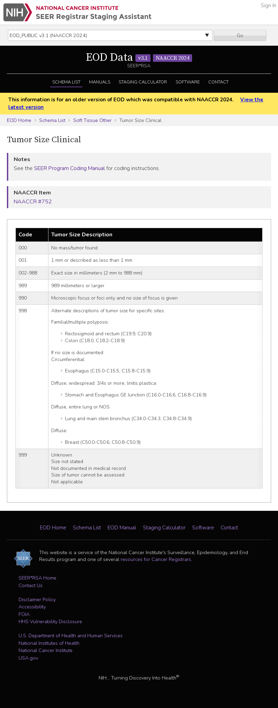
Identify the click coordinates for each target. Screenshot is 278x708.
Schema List (66, 82)
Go (240, 35)
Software (188, 82)
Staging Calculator (143, 82)
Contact (218, 82)
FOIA (24, 614)
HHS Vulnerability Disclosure (50, 621)
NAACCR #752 (33, 201)
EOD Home (19, 120)
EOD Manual (122, 527)
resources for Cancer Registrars (156, 559)
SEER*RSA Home (37, 577)
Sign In (268, 5)
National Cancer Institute (46, 650)
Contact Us (31, 585)
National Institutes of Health (49, 643)
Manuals (99, 82)
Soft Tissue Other (92, 120)
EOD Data (139, 58)
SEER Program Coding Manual (69, 168)
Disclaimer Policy (37, 599)
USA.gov (28, 657)
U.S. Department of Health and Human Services (71, 635)
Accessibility (32, 606)
